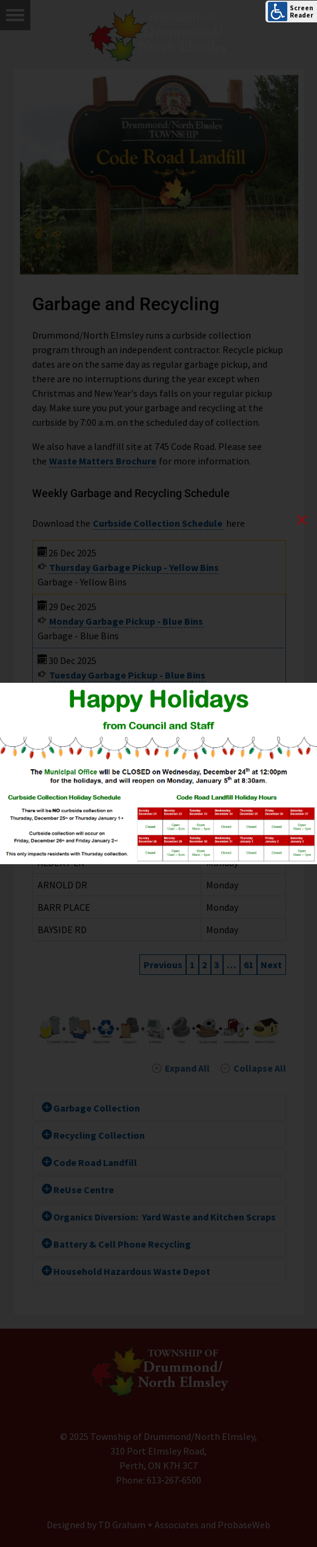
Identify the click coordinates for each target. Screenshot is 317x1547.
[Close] (302, 520)
